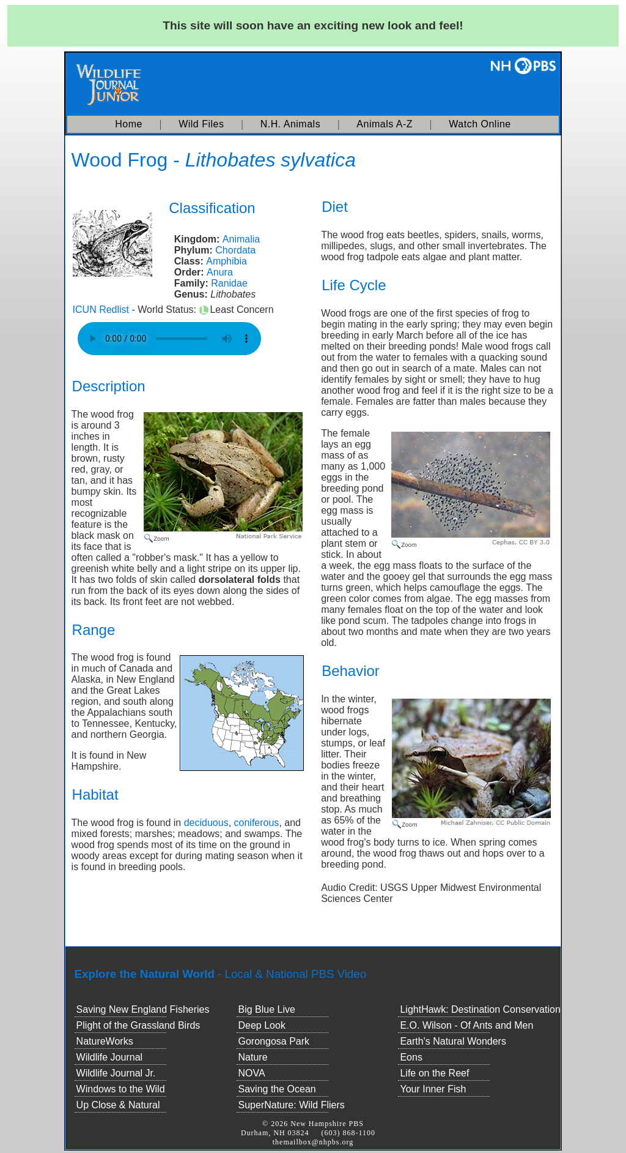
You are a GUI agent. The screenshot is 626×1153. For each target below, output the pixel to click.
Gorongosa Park (274, 1041)
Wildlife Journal (109, 1057)
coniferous (256, 822)
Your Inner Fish (433, 1089)
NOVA (251, 1073)
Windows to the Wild (120, 1089)
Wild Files (201, 124)
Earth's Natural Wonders (453, 1041)
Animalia (241, 239)
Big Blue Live (266, 1009)
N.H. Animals (290, 124)
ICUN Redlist (101, 309)
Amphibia (226, 261)
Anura (220, 272)
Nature (253, 1057)
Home (128, 124)
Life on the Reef (434, 1073)
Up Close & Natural (118, 1105)
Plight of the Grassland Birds (138, 1025)
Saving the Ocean (277, 1089)
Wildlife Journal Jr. (116, 1073)
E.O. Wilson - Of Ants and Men (466, 1025)
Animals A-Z (384, 124)
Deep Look (261, 1025)
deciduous (206, 822)
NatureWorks (104, 1041)
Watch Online (479, 124)
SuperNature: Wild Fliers (291, 1105)
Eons (411, 1057)
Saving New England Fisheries (143, 1009)
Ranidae (229, 283)
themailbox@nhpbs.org (313, 1142)
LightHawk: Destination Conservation (480, 1009)
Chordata (235, 250)
